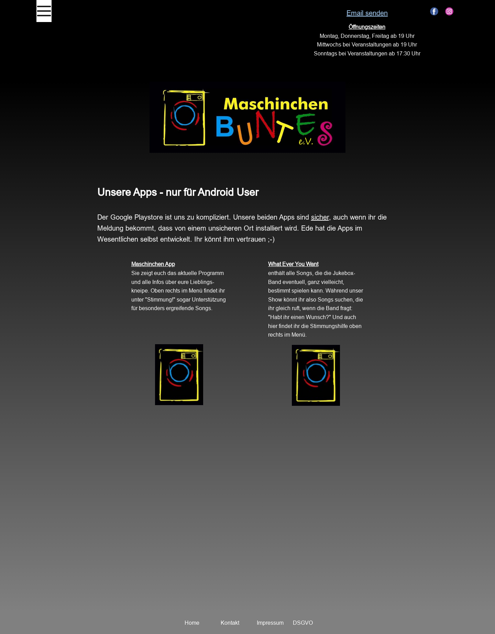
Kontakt (230, 623)
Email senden (367, 13)
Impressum (270, 623)
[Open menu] (44, 11)
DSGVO (303, 623)
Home (192, 623)
